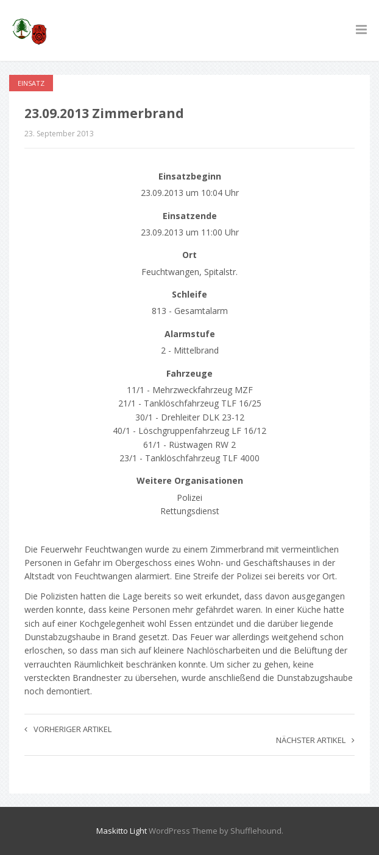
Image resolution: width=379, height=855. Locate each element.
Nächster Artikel (315, 740)
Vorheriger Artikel (68, 729)
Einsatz (31, 83)
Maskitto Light (121, 830)
